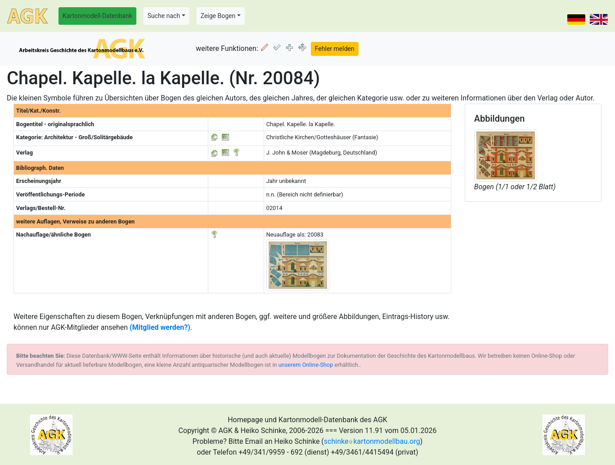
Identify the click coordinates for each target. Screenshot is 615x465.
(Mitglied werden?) (160, 327)
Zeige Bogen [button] (218, 15)
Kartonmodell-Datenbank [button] (97, 15)
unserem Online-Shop (305, 364)
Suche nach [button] (164, 15)
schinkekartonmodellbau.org (372, 441)
